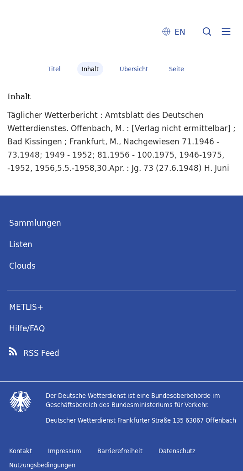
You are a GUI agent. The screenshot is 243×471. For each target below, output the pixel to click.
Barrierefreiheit (120, 451)
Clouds (22, 265)
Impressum (64, 451)
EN (179, 31)
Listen (20, 244)
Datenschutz (176, 451)
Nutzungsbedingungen (42, 465)
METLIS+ (26, 306)
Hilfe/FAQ (27, 328)
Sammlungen (35, 222)
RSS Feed (41, 353)
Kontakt (20, 451)
